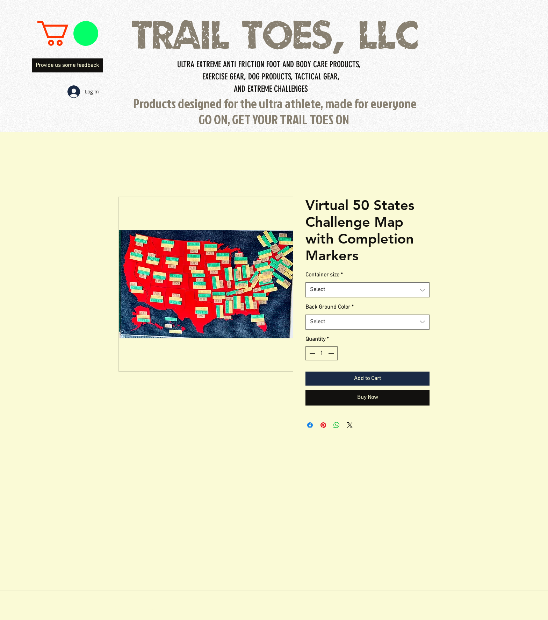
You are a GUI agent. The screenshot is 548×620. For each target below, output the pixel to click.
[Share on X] (350, 425)
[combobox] (367, 289)
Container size (324, 275)
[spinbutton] (321, 353)
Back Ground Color (329, 307)
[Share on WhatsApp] (336, 425)
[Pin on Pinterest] (323, 425)
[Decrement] (311, 353)
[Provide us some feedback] (67, 65)
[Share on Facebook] (310, 425)
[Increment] (332, 353)
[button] (67, 33)
